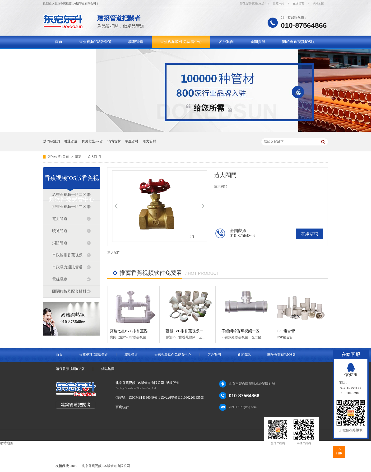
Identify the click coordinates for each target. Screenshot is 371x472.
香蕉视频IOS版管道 (95, 42)
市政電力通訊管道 (67, 267)
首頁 (58, 42)
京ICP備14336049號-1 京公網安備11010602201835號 (166, 397)
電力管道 (59, 219)
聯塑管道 (136, 42)
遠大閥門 (94, 157)
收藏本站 (278, 3)
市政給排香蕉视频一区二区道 (71, 255)
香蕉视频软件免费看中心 (181, 42)
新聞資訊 (257, 42)
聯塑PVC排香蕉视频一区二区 (190, 331)
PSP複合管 (286, 331)
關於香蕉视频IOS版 (298, 42)
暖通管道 (70, 141)
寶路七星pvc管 (92, 141)
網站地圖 (318, 3)
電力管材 (149, 141)
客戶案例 (226, 42)
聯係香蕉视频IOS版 (252, 3)
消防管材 (114, 141)
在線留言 (298, 3)
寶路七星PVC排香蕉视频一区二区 (138, 331)
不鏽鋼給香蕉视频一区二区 (244, 331)
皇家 (79, 157)
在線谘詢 (309, 233)
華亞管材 (131, 141)
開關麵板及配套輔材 (69, 291)
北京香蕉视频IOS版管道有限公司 (106, 466)
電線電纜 (59, 279)
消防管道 (59, 243)
